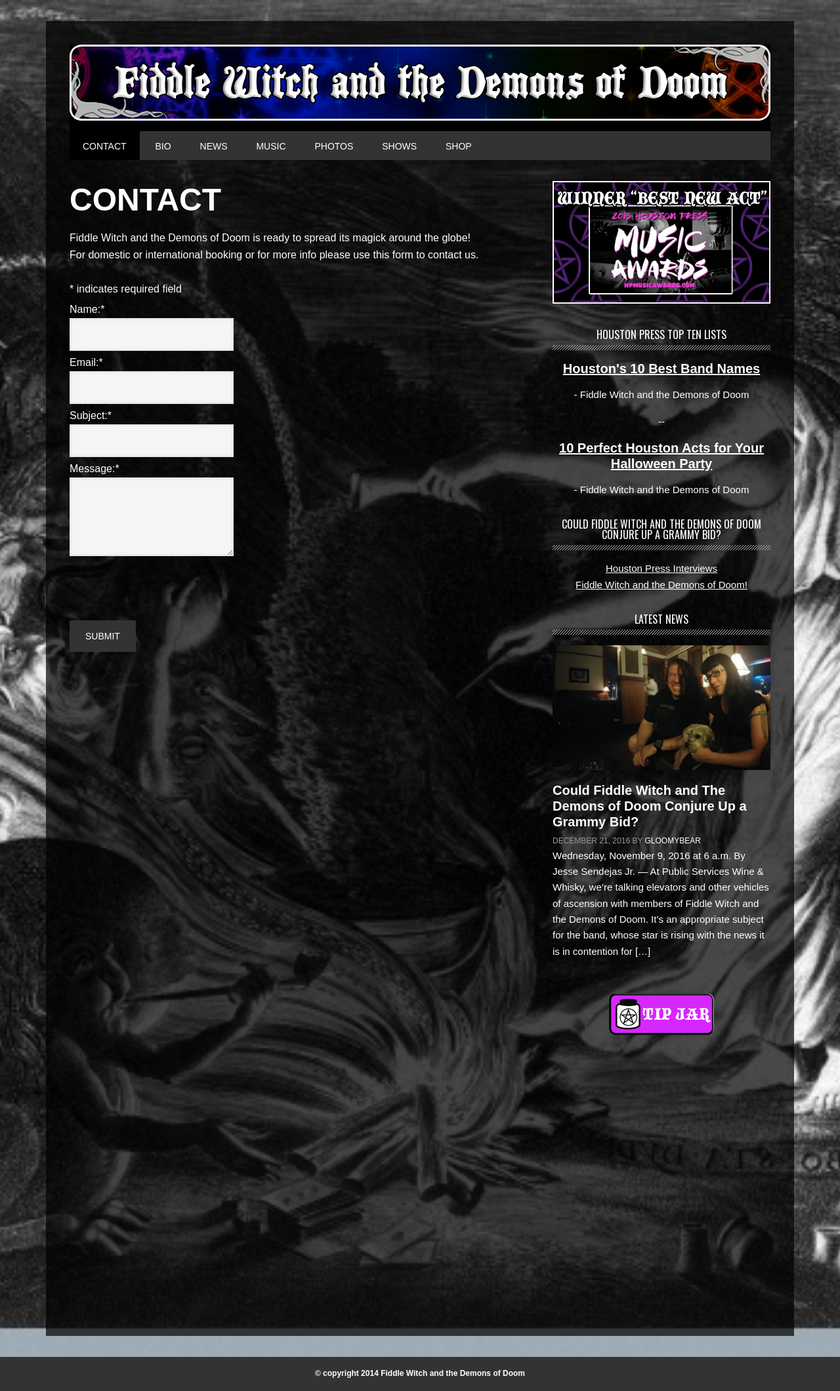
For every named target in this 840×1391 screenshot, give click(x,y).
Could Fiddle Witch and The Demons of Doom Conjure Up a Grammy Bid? (650, 806)
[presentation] (169, 585)
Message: (94, 468)
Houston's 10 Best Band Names (661, 368)
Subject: (91, 415)
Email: (86, 362)
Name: (87, 309)
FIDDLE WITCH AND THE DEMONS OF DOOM (420, 83)
